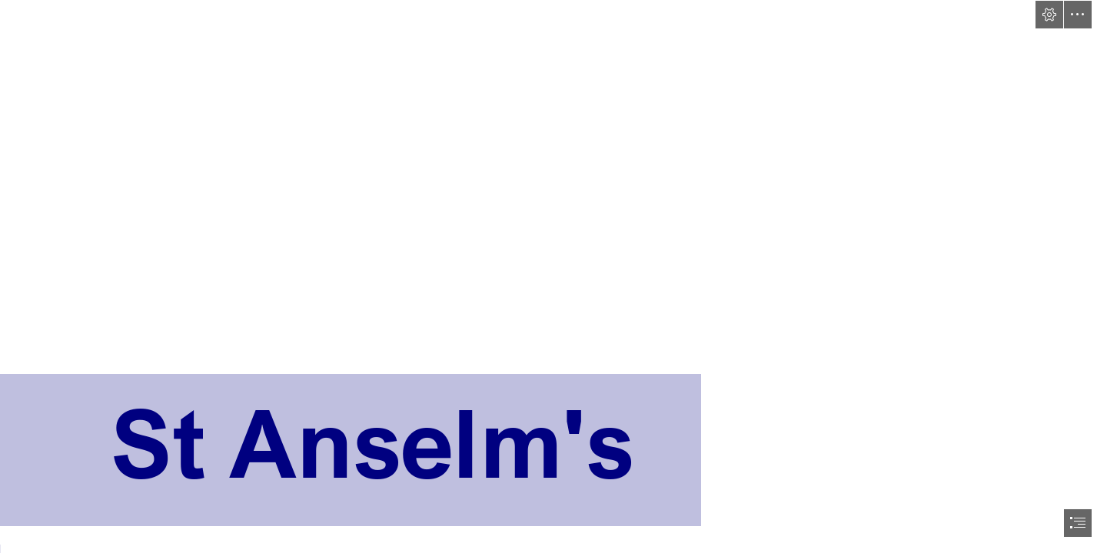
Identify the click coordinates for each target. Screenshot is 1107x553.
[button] (1049, 14)
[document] (553, 276)
